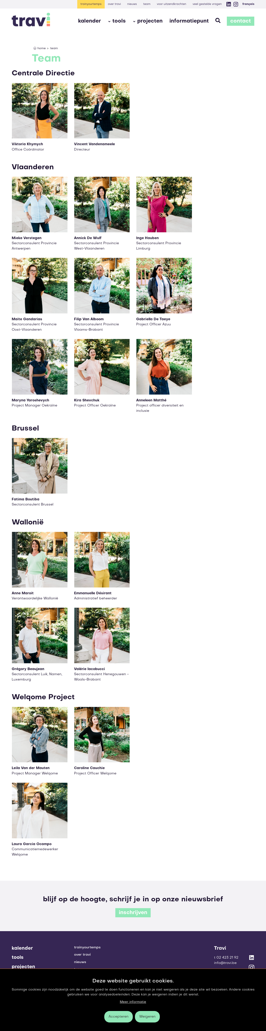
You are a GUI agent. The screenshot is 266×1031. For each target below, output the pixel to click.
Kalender (89, 21)
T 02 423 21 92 (226, 957)
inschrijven (133, 912)
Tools (119, 21)
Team (146, 4)
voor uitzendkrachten (171, 4)
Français (248, 4)
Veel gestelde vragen (207, 4)
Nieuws (132, 4)
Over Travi (114, 4)
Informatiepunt (189, 21)
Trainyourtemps (91, 4)
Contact (240, 21)
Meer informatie (133, 1002)
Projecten (150, 21)
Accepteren (119, 1016)
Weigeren (147, 1016)
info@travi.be (225, 963)
